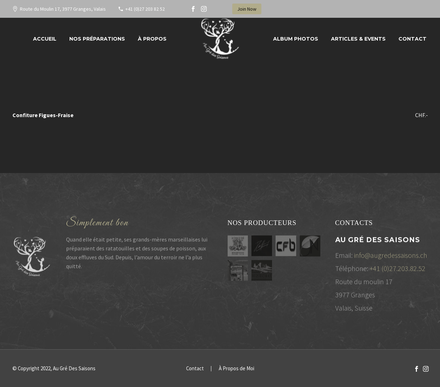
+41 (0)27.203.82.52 (397, 270)
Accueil (44, 39)
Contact (412, 39)
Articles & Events (358, 39)
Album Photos (295, 39)
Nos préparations (97, 39)
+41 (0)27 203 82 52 (145, 9)
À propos (152, 39)
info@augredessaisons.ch (390, 256)
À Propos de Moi (236, 368)
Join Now (246, 9)
